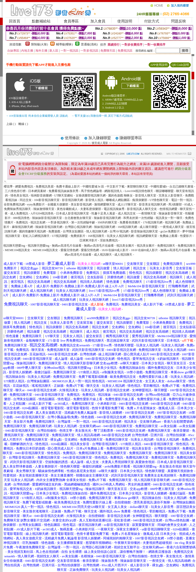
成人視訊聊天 (103, 254)
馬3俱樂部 (175, 204)
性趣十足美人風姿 (103, 213)
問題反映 (178, 21)
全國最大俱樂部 (57, 204)
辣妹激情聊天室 (43, 209)
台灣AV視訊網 (119, 231)
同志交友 (26, 200)
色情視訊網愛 (168, 209)
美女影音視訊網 (81, 204)
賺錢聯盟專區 (131, 138)
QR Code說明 (180, 65)
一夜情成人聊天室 (172, 227)
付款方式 (151, 21)
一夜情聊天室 (147, 213)
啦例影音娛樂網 (41, 195)
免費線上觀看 (169, 236)
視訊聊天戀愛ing (14, 245)
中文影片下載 (116, 186)
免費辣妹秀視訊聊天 (17, 209)
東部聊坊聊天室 (137, 186)
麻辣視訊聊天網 (22, 227)
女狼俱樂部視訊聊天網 (91, 195)
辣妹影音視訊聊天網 (107, 218)
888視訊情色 (21, 218)
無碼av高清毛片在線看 (66, 245)
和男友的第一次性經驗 (138, 218)
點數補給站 (41, 21)
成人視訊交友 (127, 213)
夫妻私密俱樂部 (90, 209)
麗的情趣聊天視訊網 (32, 231)
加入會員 (97, 21)
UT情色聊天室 (159, 200)
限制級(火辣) (39, 44)
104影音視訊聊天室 (47, 200)
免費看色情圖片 (130, 222)
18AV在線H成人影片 (114, 250)
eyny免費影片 (36, 204)
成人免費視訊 (19, 213)
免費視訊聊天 (166, 245)
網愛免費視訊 (24, 186)
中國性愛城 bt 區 (93, 186)
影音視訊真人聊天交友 (142, 209)
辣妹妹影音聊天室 (171, 213)
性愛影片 (186, 236)
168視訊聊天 (96, 236)
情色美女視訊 (19, 195)
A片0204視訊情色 (42, 213)
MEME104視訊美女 (17, 250)
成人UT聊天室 (127, 204)
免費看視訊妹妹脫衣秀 (63, 191)
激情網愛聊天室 (104, 204)
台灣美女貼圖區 (73, 231)
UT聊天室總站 (63, 195)
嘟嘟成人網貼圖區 (118, 200)
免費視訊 (22, 222)
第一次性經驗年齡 (83, 222)
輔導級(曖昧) (64, 44)
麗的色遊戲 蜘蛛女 (120, 195)
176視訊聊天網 (152, 222)
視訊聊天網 (172, 222)
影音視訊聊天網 (72, 200)
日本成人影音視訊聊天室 (72, 213)
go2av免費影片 (170, 231)
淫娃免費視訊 (109, 240)
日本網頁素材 (37, 191)
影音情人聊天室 (145, 195)
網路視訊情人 (113, 191)
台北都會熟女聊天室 (78, 218)
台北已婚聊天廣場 (181, 186)
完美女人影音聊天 (171, 195)
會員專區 (71, 21)
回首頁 (14, 21)
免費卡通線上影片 (68, 186)
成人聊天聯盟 (148, 227)
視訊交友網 (37, 222)
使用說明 (124, 21)
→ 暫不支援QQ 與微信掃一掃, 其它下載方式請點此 (102, 115)
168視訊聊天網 (127, 227)
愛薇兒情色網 (69, 250)
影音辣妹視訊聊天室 (144, 231)
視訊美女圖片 (125, 245)
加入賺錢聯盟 (99, 138)
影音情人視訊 (94, 200)
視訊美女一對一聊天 (169, 218)
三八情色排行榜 (15, 191)
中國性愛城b (158, 186)
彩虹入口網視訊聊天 (36, 236)
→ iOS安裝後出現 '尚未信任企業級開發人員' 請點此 (37, 115)
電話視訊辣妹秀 (114, 209)
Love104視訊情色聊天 (139, 191)
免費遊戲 (54, 231)
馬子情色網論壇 (91, 191)
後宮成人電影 (100, 142)
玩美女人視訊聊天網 (120, 236)
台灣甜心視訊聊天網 (78, 227)
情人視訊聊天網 (96, 231)
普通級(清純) (89, 44)
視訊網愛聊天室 (146, 236)
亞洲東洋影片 (88, 240)
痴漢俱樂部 (139, 200)
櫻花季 (8, 186)
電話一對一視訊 (181, 200)
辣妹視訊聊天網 (104, 227)
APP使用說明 (159, 65)
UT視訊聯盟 (60, 236)
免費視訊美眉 (45, 186)
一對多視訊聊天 (58, 222)
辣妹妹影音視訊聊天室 (47, 218)
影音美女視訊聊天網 (152, 204)
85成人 (188, 204)
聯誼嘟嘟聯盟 (165, 191)
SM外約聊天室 (107, 222)
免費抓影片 (77, 236)
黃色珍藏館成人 (67, 209)
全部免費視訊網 (14, 204)
